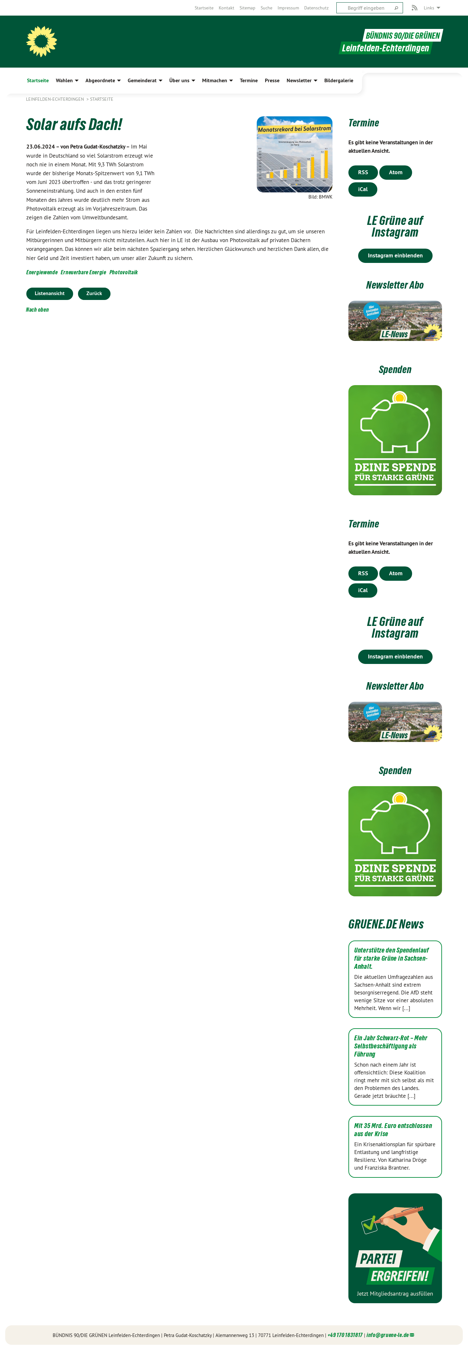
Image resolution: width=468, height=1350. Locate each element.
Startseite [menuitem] (38, 80)
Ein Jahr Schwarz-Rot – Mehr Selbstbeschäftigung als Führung (391, 1046)
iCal (363, 189)
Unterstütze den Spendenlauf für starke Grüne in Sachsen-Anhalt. (391, 958)
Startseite (204, 8)
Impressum (288, 8)
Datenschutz (316, 8)
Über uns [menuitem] (179, 80)
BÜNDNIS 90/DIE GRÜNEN (399, 35)
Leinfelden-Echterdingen (55, 99)
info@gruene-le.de (388, 1334)
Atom (395, 172)
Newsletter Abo (395, 284)
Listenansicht (50, 293)
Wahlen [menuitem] (64, 80)
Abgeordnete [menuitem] (100, 80)
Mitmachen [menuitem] (214, 80)
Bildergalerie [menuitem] (338, 80)
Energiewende (42, 272)
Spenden (395, 369)
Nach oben (37, 309)
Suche (266, 8)
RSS (363, 172)
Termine (366, 122)
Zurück (94, 293)
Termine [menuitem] (249, 80)
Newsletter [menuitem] (299, 80)
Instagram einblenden (395, 255)
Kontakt (226, 8)
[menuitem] (204, 8)
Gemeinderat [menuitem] (142, 80)
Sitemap (247, 8)
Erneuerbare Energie (83, 272)
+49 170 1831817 (345, 1334)
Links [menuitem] (429, 8)
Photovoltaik (124, 272)
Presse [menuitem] (272, 80)
